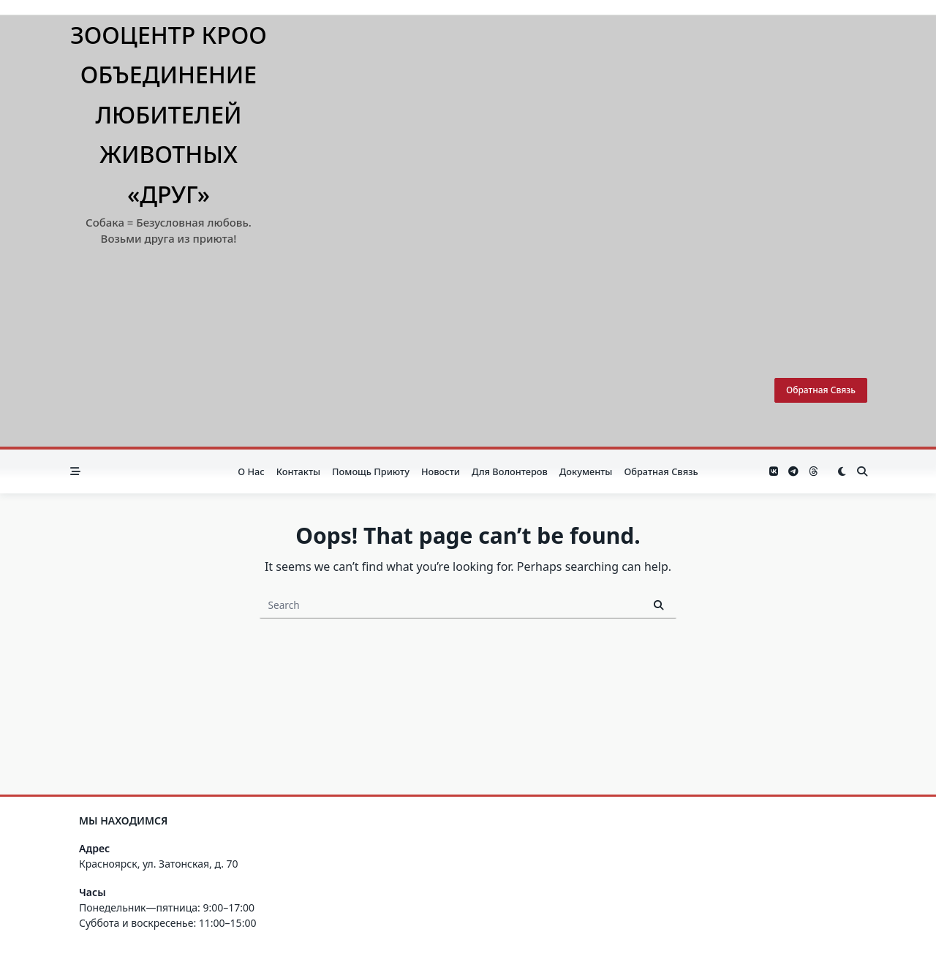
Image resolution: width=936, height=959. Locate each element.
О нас (251, 471)
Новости (440, 471)
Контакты (298, 471)
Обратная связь (821, 390)
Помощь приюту (371, 471)
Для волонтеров (510, 471)
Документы (586, 471)
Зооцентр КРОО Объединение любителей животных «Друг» (168, 114)
